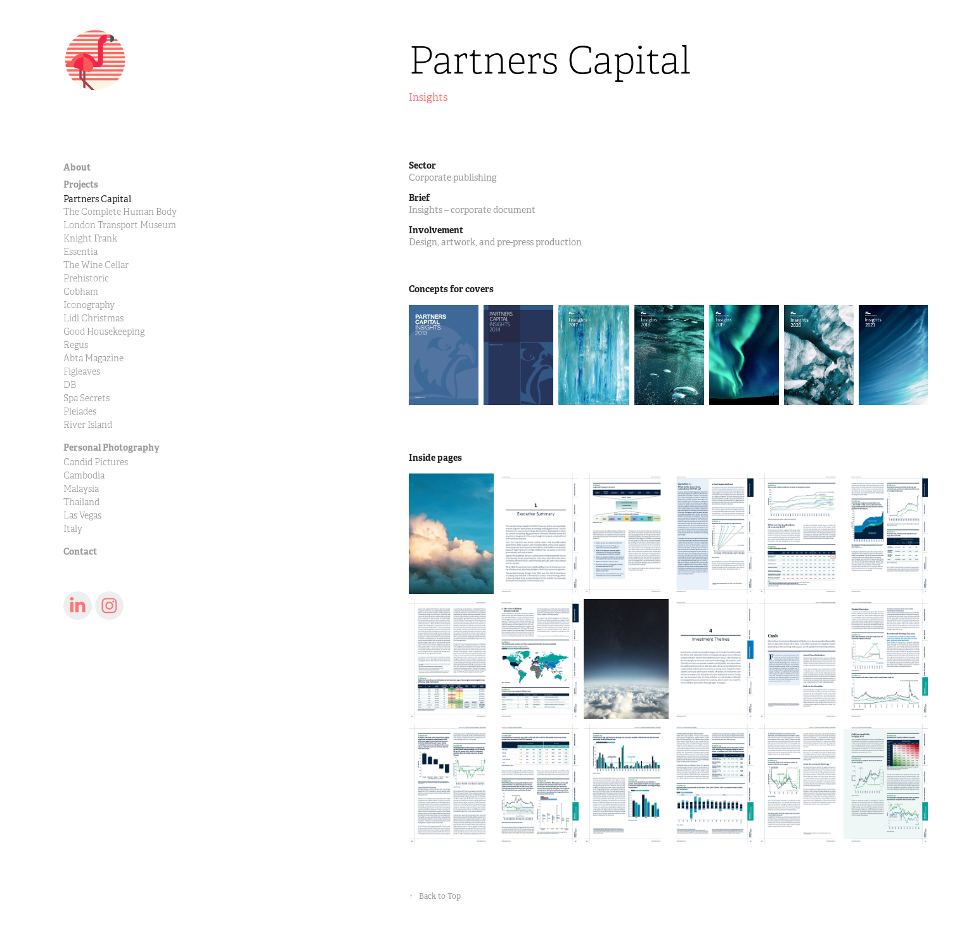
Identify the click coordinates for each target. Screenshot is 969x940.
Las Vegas (82, 515)
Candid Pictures (95, 462)
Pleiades (79, 411)
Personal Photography (111, 447)
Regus (75, 345)
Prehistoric (86, 278)
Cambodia (84, 475)
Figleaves (81, 371)
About (77, 167)
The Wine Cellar (96, 265)
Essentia (80, 252)
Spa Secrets (86, 398)
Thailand (81, 502)
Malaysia (81, 489)
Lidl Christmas (93, 318)
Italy (72, 529)
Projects (80, 184)
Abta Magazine (93, 358)
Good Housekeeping (103, 331)
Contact (80, 551)
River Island (87, 425)
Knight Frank (90, 238)
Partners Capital (97, 199)
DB (69, 385)
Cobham (80, 292)
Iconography (89, 305)
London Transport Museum (119, 225)
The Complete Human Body (120, 212)
